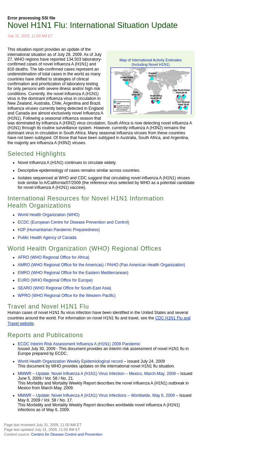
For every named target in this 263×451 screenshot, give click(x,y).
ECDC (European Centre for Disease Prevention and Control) (73, 222)
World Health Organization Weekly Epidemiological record (70, 361)
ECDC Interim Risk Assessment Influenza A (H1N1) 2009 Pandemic (79, 344)
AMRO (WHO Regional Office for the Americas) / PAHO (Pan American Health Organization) (101, 264)
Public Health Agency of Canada (47, 237)
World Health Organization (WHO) (48, 214)
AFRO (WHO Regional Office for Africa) (53, 257)
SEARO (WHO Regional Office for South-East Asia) (64, 288)
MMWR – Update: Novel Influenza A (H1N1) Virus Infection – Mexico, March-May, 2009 (97, 373)
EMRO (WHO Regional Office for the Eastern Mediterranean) (73, 272)
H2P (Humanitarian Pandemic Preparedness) (59, 229)
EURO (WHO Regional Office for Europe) (55, 280)
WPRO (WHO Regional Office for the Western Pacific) (67, 295)
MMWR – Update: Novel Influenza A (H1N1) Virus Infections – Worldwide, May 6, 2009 (96, 395)
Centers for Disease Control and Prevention (66, 434)
